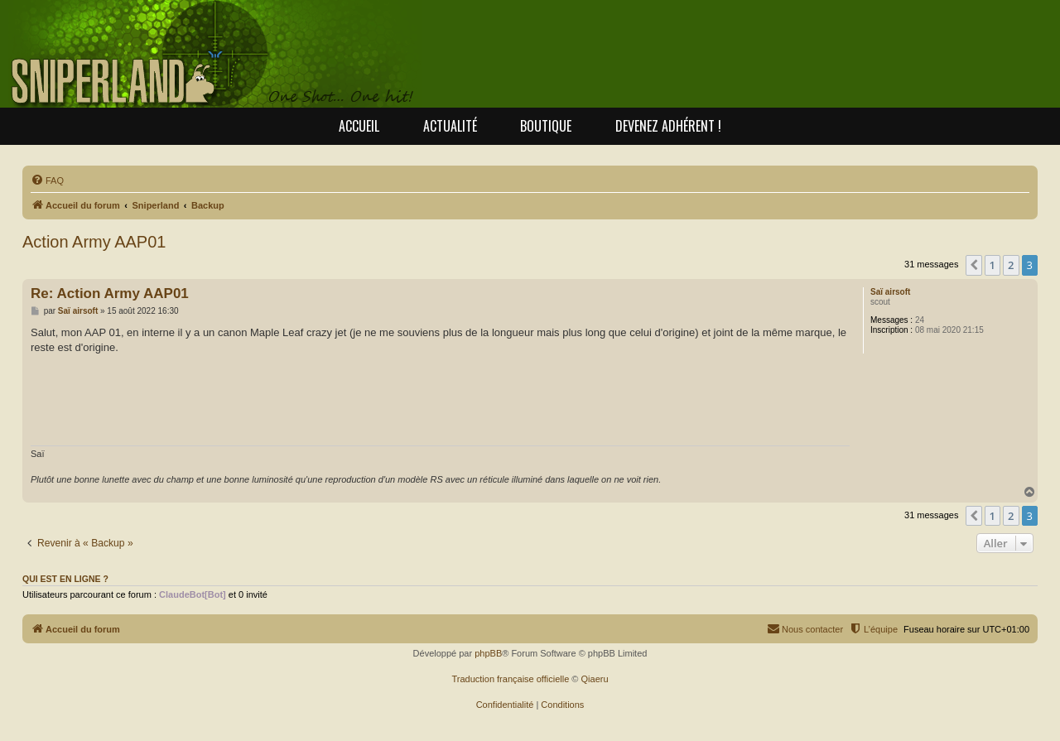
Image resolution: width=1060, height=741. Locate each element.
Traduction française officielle (510, 679)
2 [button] (1011, 264)
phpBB (488, 653)
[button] (974, 265)
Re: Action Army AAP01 (110, 293)
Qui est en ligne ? (65, 579)
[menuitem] (47, 180)
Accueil (359, 126)
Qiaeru (595, 679)
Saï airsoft (890, 291)
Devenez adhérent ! (668, 126)
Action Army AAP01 (94, 242)
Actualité (450, 126)
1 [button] (992, 264)
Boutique (545, 126)
